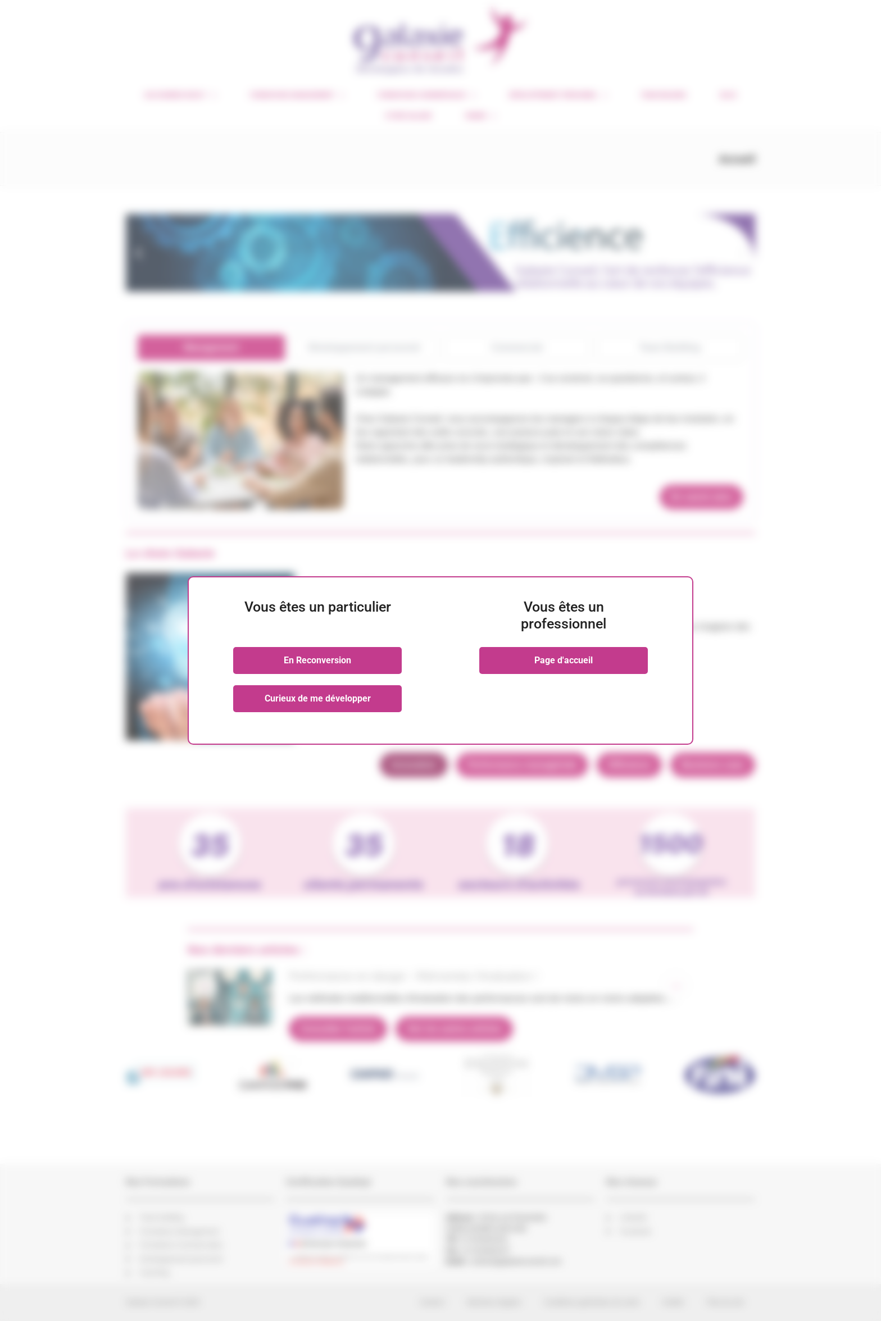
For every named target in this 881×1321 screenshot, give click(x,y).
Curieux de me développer (318, 698)
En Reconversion (317, 660)
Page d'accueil (563, 660)
